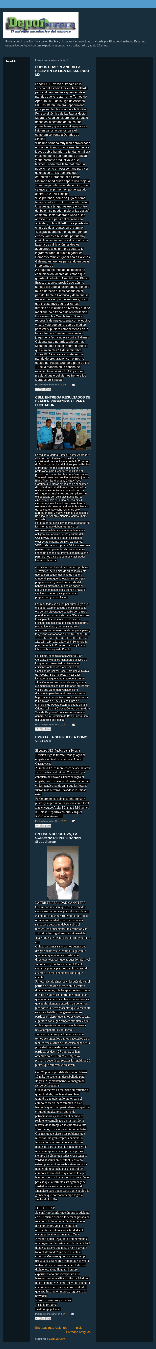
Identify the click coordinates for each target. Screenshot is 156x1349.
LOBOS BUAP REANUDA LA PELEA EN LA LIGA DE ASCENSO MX (62, 71)
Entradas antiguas (78, 1332)
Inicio (78, 1327)
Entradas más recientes (51, 1327)
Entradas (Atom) (57, 1339)
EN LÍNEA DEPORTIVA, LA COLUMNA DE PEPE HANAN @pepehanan (58, 838)
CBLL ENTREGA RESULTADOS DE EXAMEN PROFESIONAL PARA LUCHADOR (62, 401)
